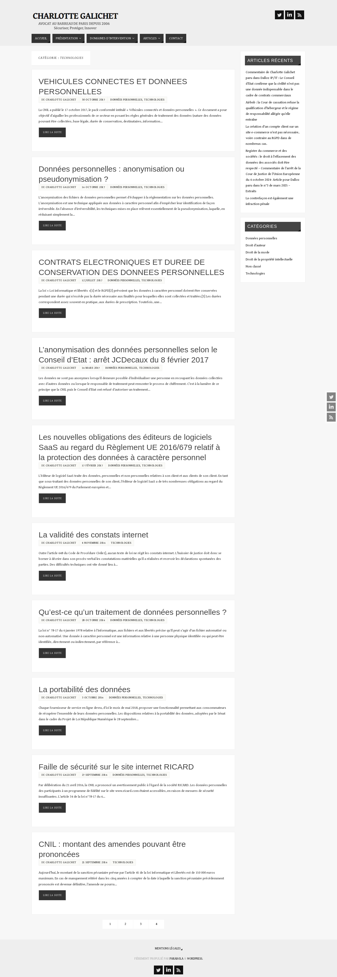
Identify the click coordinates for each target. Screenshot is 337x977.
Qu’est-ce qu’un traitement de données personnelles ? (132, 612)
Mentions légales (167, 948)
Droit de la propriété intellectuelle (269, 259)
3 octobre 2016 (93, 697)
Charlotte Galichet (61, 99)
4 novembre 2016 (94, 542)
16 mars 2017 (91, 367)
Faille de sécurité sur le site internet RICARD (116, 766)
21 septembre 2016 (94, 862)
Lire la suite (52, 132)
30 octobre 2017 (93, 99)
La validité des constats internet (93, 534)
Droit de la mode (257, 252)
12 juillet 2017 (92, 280)
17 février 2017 (92, 465)
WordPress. (195, 958)
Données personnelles (126, 99)
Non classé (253, 266)
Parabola (176, 958)
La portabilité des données (84, 689)
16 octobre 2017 (93, 187)
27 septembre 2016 (94, 774)
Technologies (154, 99)
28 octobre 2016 (93, 620)
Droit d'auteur (256, 245)
